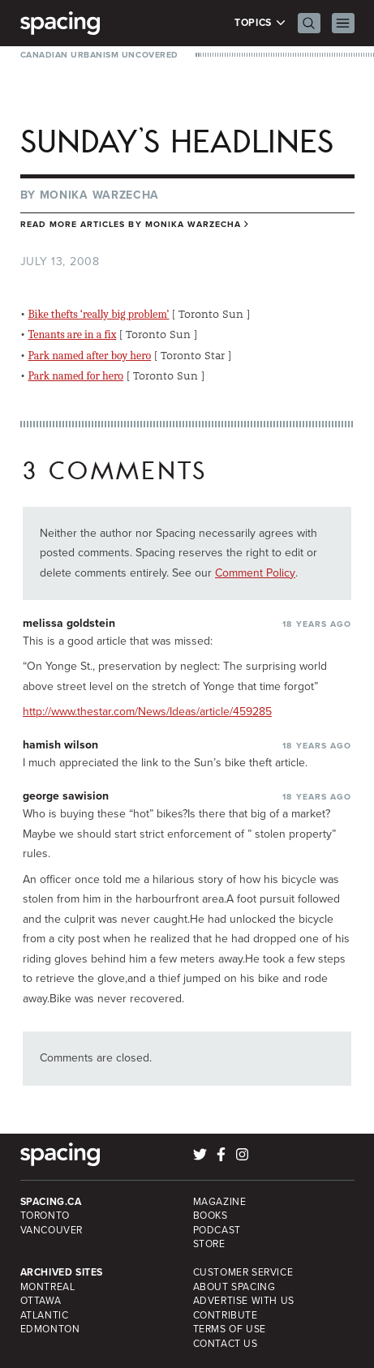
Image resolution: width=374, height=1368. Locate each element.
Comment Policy (255, 572)
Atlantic (44, 1315)
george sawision (66, 795)
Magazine (220, 1201)
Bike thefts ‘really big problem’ (99, 314)
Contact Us (225, 1343)
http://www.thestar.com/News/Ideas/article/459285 (147, 711)
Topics (260, 23)
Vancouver (52, 1230)
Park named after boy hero (90, 355)
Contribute (225, 1315)
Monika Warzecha (100, 195)
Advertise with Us (243, 1300)
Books (210, 1215)
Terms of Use (229, 1329)
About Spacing (234, 1287)
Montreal (47, 1287)
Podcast (217, 1230)
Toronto (45, 1215)
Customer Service (243, 1272)
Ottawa (41, 1300)
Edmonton (50, 1329)
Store (209, 1244)
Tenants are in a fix (72, 334)
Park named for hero (76, 376)
